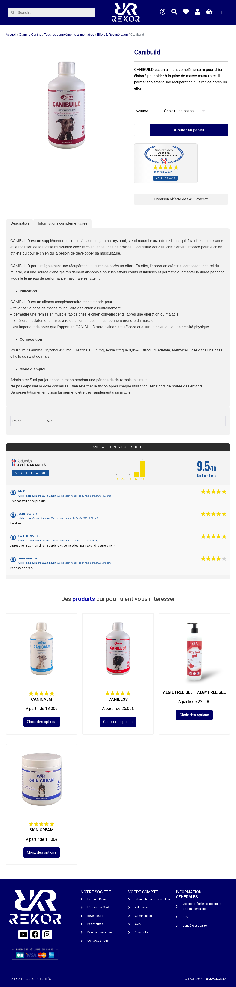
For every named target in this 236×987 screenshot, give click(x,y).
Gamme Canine (30, 34)
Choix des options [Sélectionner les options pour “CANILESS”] (118, 722)
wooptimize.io (216, 979)
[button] (222, 12)
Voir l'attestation (30, 473)
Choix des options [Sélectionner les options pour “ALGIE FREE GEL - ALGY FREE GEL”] (194, 715)
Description (19, 223)
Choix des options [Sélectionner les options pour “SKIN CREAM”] (41, 852)
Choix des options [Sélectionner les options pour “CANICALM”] (41, 722)
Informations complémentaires (62, 223)
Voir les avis (165, 178)
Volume (142, 111)
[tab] (19, 224)
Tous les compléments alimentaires (69, 34)
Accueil (11, 34)
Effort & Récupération (112, 34)
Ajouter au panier (189, 130)
